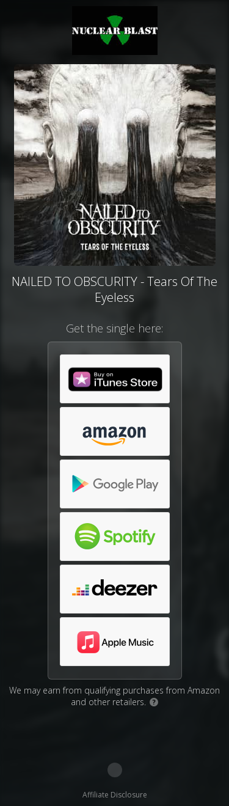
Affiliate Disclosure (114, 795)
